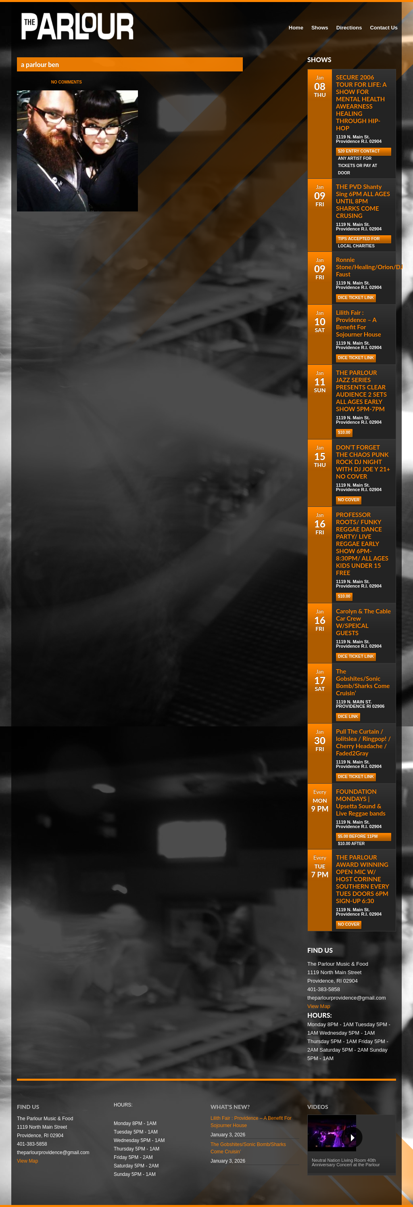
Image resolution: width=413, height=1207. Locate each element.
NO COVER (348, 500)
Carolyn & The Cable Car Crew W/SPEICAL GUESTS (363, 621)
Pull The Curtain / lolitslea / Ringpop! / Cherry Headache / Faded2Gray (363, 742)
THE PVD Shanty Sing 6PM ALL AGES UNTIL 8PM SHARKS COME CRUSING (363, 201)
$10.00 (344, 432)
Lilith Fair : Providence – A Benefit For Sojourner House (358, 323)
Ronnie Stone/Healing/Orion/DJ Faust (369, 267)
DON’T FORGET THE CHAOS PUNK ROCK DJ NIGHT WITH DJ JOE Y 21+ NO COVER (363, 461)
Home (296, 28)
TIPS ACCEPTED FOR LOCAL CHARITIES (359, 239)
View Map (318, 1006)
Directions (349, 28)
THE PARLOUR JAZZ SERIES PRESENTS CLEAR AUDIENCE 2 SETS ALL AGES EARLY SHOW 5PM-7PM (361, 390)
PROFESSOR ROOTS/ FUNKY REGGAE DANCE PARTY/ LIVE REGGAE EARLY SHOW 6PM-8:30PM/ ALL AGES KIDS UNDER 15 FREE (362, 543)
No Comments (66, 82)
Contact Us (384, 28)
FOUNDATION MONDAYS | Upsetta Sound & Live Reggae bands (361, 802)
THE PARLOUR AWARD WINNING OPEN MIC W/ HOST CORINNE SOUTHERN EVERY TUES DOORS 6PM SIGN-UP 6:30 (362, 878)
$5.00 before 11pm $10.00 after (358, 837)
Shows (319, 28)
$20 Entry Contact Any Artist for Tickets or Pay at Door (359, 152)
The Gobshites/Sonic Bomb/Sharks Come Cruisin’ (363, 682)
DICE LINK (348, 716)
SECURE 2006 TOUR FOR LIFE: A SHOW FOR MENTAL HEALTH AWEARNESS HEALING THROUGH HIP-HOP (361, 102)
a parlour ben (40, 64)
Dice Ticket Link (356, 297)
